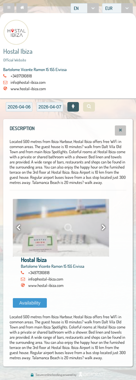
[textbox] (19, 107)
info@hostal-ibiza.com (28, 82)
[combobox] (85, 8)
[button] (8, 8)
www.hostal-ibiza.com (28, 88)
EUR (109, 8)
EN (76, 8)
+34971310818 (21, 75)
